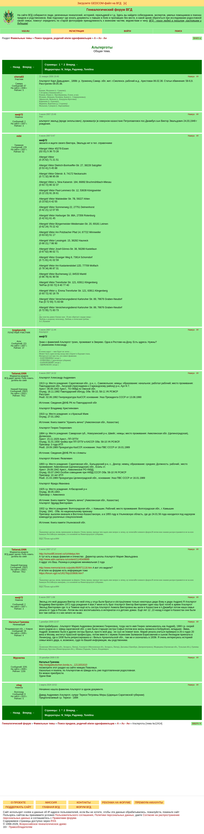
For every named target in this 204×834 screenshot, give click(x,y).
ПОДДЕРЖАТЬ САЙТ (18, 807)
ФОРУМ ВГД (83, 807)
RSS (53, 820)
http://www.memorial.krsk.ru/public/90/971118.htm (65, 567)
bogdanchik (19, 330)
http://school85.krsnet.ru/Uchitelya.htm (59, 553)
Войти (127, 31)
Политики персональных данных (114, 815)
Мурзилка (19, 657)
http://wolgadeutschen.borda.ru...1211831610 (63, 664)
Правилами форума (64, 817)
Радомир (77, 69)
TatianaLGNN (19, 373)
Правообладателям (20, 826)
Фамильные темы (21, 38)
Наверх (191, 76)
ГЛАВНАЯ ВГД (51, 807)
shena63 (19, 76)
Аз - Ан (102, 38)
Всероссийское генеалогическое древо (43, 823)
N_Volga (66, 69)
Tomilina (88, 69)
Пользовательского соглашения (74, 815)
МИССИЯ (51, 802)
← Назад (15, 67)
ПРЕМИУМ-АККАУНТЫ (149, 802)
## (197, 76)
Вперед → (29, 67)
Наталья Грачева (19, 622)
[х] (125, 3)
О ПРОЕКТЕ (18, 802)
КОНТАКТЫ (84, 802)
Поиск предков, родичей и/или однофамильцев (63, 38)
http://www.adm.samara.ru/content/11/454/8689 (64, 559)
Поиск (178, 31)
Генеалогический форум (16, 723)
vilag (19, 685)
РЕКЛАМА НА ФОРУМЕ (116, 802)
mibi (19, 136)
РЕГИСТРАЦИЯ (76, 31)
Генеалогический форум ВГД (109, 9)
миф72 (19, 114)
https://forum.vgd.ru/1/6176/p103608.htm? (61, 573)
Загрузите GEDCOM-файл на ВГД (99, 3)
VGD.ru (25, 31)
